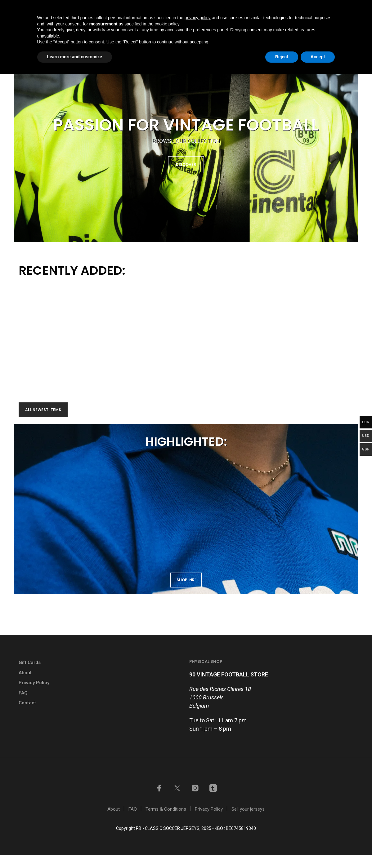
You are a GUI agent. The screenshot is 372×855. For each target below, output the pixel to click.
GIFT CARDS (204, 7)
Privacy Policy (34, 682)
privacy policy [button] (198, 798)
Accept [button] (318, 837)
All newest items (43, 409)
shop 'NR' (186, 580)
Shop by (214, 32)
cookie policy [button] (167, 805)
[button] (328, 32)
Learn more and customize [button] (74, 837)
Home (143, 32)
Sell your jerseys (247, 7)
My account (291, 7)
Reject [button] (281, 837)
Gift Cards (30, 662)
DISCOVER (186, 164)
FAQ (23, 693)
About (25, 673)
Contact (297, 32)
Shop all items (177, 32)
